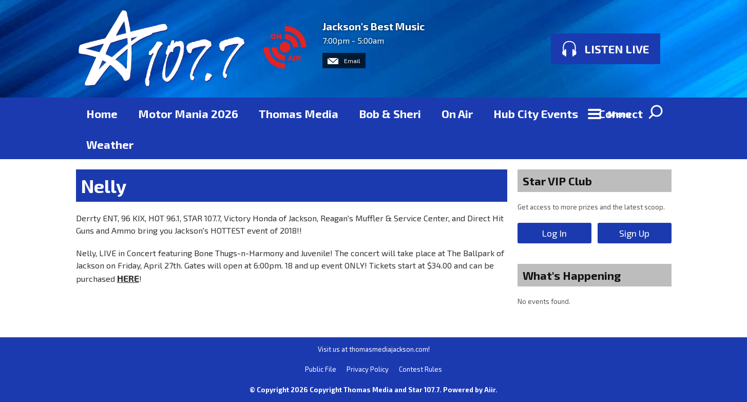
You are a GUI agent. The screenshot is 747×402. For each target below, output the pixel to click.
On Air (457, 113)
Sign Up (634, 233)
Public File (320, 369)
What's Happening (572, 275)
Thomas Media (298, 113)
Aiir (489, 390)
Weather (109, 144)
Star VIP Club (557, 180)
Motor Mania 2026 (188, 113)
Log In (554, 233)
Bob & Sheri (390, 113)
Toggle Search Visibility (656, 113)
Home (102, 113)
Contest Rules (420, 369)
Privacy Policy (368, 369)
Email (344, 60)
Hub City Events (535, 113)
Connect (621, 113)
